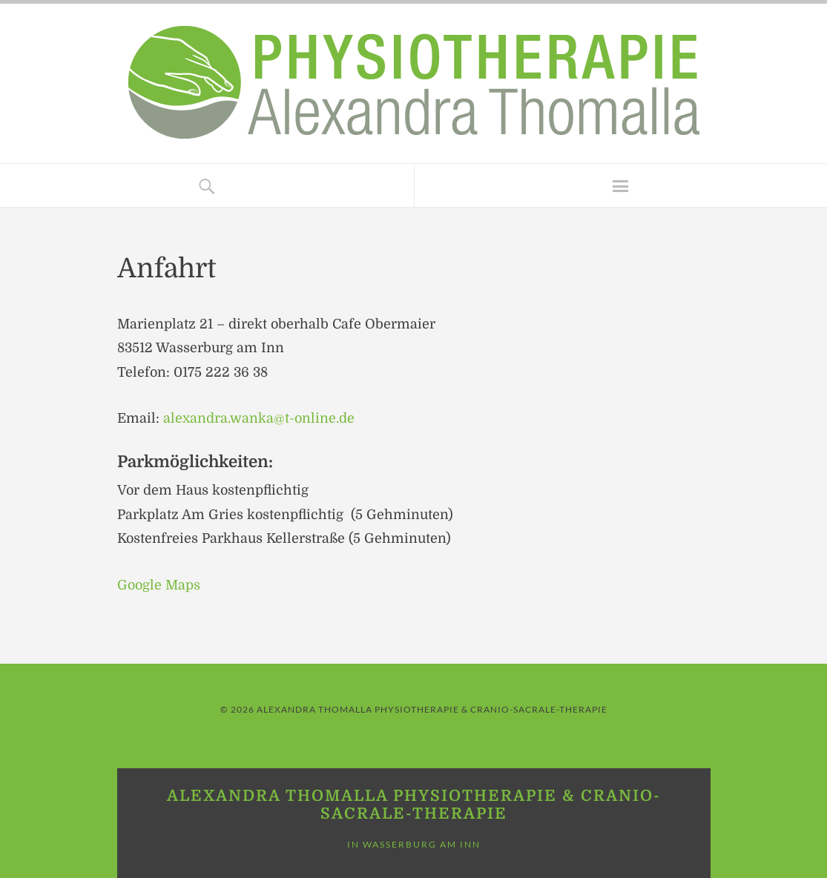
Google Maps (158, 585)
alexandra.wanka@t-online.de (259, 418)
